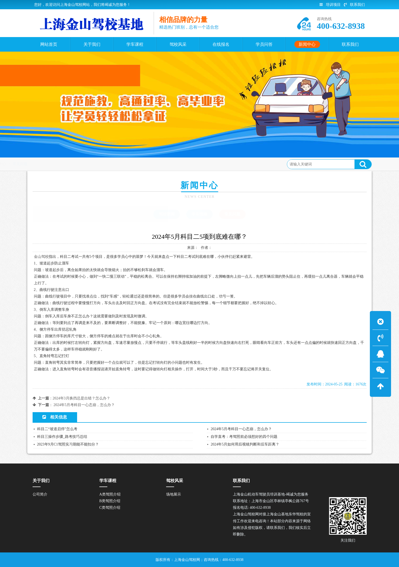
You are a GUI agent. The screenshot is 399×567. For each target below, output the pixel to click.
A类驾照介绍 (110, 494)
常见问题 (93, 164)
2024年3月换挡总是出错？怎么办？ (81, 398)
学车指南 (199, 214)
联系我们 (354, 5)
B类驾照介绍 (109, 501)
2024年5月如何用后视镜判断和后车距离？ (245, 444)
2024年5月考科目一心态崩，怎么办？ (84, 405)
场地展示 (173, 494)
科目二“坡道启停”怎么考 (57, 429)
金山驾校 (41, 257)
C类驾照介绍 (109, 508)
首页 (53, 164)
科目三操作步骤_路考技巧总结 (62, 437)
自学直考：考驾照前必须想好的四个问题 (244, 437)
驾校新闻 (167, 214)
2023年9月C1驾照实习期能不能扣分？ (68, 444)
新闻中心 (71, 164)
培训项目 (330, 5)
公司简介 (40, 494)
